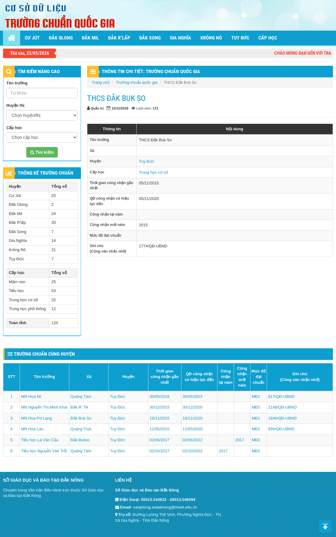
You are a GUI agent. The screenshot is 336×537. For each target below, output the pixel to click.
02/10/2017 (160, 451)
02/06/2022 (193, 440)
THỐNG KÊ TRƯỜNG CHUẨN (45, 173)
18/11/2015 (160, 418)
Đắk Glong (61, 38)
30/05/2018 (160, 396)
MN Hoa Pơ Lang (36, 418)
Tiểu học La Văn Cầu (39, 440)
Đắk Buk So (81, 418)
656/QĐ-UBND (281, 429)
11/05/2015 (160, 429)
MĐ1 (256, 396)
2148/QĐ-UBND (282, 407)
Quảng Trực (81, 429)
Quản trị (97, 108)
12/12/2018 (119, 108)
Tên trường (16, 83)
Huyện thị (15, 105)
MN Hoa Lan (32, 429)
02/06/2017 (160, 440)
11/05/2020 (193, 429)
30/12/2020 (193, 407)
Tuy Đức (240, 38)
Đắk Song (150, 38)
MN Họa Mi (31, 396)
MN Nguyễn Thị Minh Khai (44, 407)
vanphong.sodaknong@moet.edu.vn (165, 507)
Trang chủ (101, 82)
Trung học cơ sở (153, 172)
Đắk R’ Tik (80, 407)
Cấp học (267, 38)
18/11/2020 (193, 418)
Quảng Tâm (81, 396)
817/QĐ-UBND (281, 396)
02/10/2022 (193, 451)
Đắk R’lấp (119, 38)
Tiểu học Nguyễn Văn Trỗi (44, 451)
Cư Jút (32, 38)
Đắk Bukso (80, 440)
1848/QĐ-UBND (282, 418)
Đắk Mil (90, 38)
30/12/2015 (160, 407)
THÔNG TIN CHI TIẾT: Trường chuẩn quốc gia (151, 71)
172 (155, 108)
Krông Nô (211, 38)
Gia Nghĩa (180, 38)
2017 (239, 440)
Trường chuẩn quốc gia (137, 82)
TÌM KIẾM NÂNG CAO (39, 71)
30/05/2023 (193, 396)
